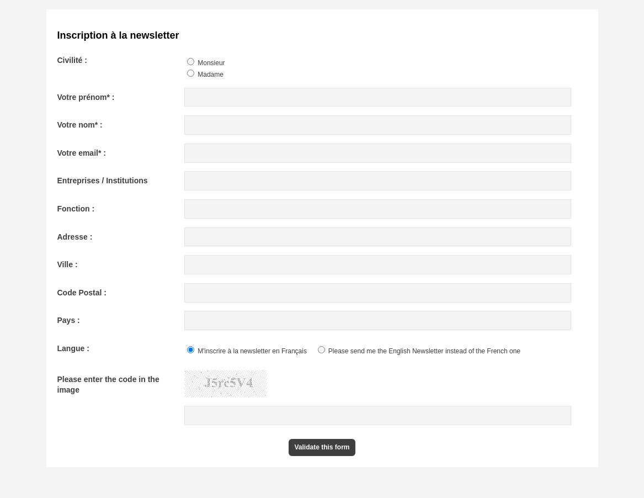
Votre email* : (81, 153)
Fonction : (76, 208)
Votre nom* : (80, 124)
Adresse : (75, 236)
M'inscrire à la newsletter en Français (247, 351)
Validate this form (321, 447)
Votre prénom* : (86, 97)
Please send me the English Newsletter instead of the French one (419, 351)
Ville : (67, 264)
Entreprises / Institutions (102, 180)
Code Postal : (82, 292)
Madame (205, 74)
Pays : (68, 320)
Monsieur (206, 63)
